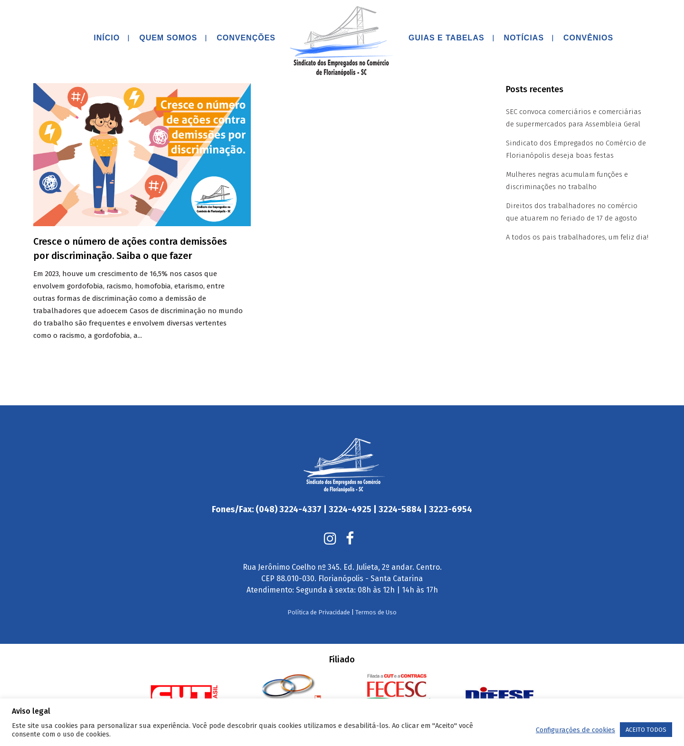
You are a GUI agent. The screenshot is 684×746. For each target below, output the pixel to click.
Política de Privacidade (318, 593)
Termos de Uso (376, 593)
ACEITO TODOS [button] (646, 729)
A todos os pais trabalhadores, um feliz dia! (577, 237)
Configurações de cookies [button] (575, 730)
